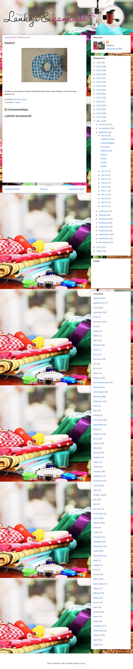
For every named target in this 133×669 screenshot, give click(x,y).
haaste (96, 331)
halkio (96, 335)
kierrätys (97, 396)
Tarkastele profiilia (114, 49)
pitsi (95, 504)
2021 (98, 82)
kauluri (104, 158)
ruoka (95, 532)
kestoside (97, 387)
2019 (98, 90)
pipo (95, 499)
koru (95, 410)
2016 (98, 101)
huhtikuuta (104, 230)
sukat (95, 551)
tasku (95, 579)
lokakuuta (103, 132)
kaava (96, 373)
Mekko (104, 166)
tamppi (96, 565)
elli (94, 326)
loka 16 (104, 194)
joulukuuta (103, 124)
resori (95, 518)
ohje (95, 490)
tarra (95, 570)
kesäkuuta (103, 223)
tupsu (95, 607)
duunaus (97, 322)
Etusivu (44, 189)
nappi (95, 462)
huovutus (97, 359)
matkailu (97, 457)
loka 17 (104, 191)
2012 (98, 117)
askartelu (97, 312)
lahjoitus (97, 434)
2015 (98, 105)
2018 (98, 94)
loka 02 (104, 206)
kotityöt (96, 415)
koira (95, 406)
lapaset (96, 443)
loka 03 (104, 202)
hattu (95, 340)
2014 (98, 109)
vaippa (96, 621)
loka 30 (104, 135)
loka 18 (104, 187)
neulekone (98, 476)
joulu (95, 368)
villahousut (98, 630)
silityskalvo (98, 546)
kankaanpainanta (101, 382)
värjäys (96, 644)
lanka (95, 439)
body (95, 317)
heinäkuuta (104, 219)
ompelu (17, 102)
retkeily (96, 523)
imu (95, 364)
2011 (98, 121)
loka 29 (104, 171)
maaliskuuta (104, 234)
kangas (96, 378)
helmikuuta (104, 238)
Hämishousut (106, 151)
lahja (95, 429)
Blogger (82, 663)
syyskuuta (103, 211)
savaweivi (97, 537)
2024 (98, 70)
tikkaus (96, 588)
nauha (96, 467)
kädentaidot (98, 425)
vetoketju (97, 626)
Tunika (104, 162)
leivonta (96, 453)
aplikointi (97, 298)
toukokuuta (104, 227)
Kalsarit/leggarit (108, 143)
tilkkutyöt (97, 593)
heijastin (97, 345)
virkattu (96, 635)
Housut (104, 154)
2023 (98, 74)
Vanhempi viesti (76, 189)
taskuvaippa (98, 584)
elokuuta (103, 215)
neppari (96, 471)
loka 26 (104, 175)
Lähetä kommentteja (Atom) (46, 196)
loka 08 (104, 198)
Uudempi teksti (12, 189)
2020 (98, 86)
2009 (98, 251)
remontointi (98, 513)
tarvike (96, 574)
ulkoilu (96, 612)
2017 (98, 97)
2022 (98, 78)
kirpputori (97, 401)
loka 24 (104, 179)
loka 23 (104, 183)
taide (95, 560)
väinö (95, 640)
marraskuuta (104, 128)
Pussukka (105, 147)
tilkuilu (96, 598)
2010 (98, 247)
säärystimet (98, 556)
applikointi (97, 303)
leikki (95, 448)
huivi (95, 354)
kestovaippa (98, 392)
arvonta (96, 308)
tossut (96, 602)
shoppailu (97, 542)
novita (96, 485)
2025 (98, 66)
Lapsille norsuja (108, 139)
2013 (98, 113)
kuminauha (98, 420)
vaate (95, 616)
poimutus (97, 509)
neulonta (97, 481)
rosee (95, 527)
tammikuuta (104, 242)
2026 (98, 63)
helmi (95, 350)
